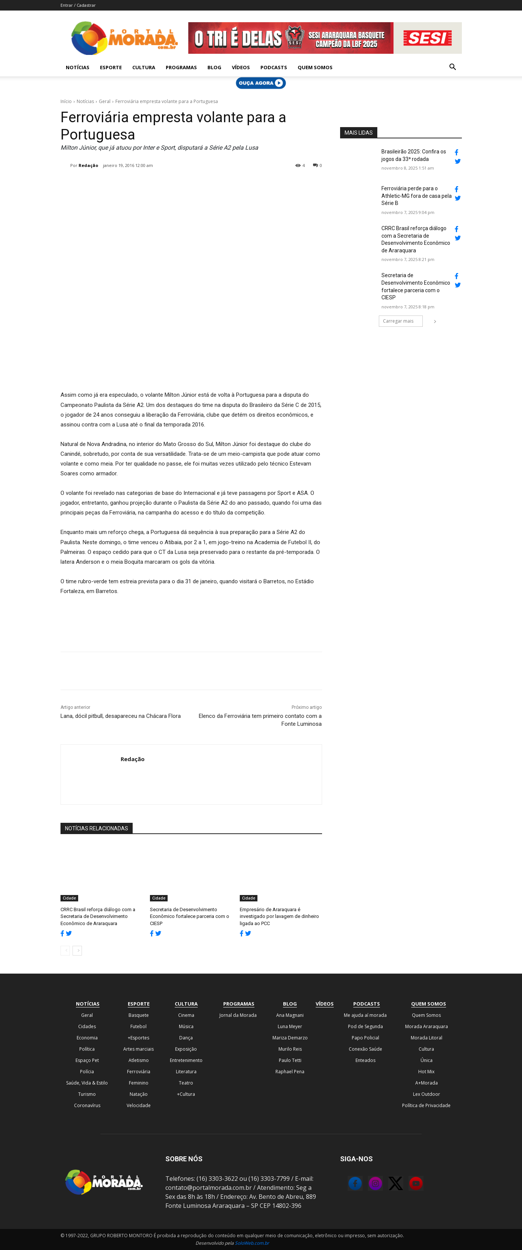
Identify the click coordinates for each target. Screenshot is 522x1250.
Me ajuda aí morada (365, 1015)
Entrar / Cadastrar (78, 5)
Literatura (186, 1071)
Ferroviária (138, 1071)
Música (186, 1026)
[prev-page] (65, 951)
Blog (214, 67)
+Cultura (186, 1094)
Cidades (87, 1026)
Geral (104, 101)
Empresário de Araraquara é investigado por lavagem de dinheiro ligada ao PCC (279, 916)
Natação (139, 1094)
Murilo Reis (290, 1049)
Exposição (186, 1049)
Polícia (87, 1071)
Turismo (87, 1094)
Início (66, 101)
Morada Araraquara (426, 1026)
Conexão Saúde (365, 1049)
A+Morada (426, 1083)
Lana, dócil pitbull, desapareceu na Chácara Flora (121, 716)
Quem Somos (315, 67)
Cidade (69, 898)
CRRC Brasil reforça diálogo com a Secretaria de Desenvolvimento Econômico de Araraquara (98, 916)
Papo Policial (365, 1038)
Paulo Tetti (290, 1060)
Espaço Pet (87, 1060)
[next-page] (77, 951)
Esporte (111, 67)
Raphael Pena (289, 1071)
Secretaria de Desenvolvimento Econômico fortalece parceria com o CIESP (189, 916)
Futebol (138, 1026)
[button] (453, 68)
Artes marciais (138, 1049)
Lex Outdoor (426, 1094)
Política (87, 1049)
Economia (87, 1038)
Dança (186, 1038)
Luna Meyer (290, 1026)
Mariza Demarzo (290, 1038)
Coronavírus (87, 1105)
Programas (181, 67)
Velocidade (139, 1105)
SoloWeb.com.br (252, 1243)
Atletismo (139, 1060)
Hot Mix (426, 1071)
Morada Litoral (426, 1038)
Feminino (138, 1083)
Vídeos (241, 67)
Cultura (143, 67)
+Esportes (138, 1038)
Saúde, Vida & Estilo (87, 1083)
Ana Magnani (290, 1015)
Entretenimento (186, 1060)
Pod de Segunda (365, 1026)
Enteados (365, 1060)
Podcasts (273, 67)
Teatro (186, 1083)
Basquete (139, 1015)
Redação (88, 165)
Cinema (186, 1015)
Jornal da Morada (238, 1015)
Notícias (77, 67)
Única (427, 1060)
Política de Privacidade (426, 1105)
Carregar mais (403, 321)
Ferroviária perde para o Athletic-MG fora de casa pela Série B (416, 195)
